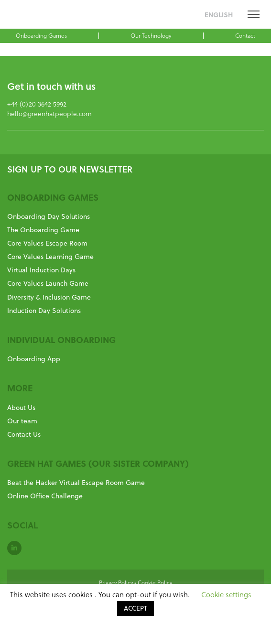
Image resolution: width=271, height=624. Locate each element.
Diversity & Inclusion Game (49, 297)
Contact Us (24, 434)
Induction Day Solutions (44, 310)
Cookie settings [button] (226, 594)
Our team (22, 421)
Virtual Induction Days (41, 270)
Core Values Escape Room (47, 243)
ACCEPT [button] (135, 608)
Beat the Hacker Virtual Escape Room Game (76, 482)
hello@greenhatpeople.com (49, 113)
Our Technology (150, 35)
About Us (21, 407)
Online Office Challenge (45, 496)
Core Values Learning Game (50, 256)
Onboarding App (33, 359)
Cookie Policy (155, 582)
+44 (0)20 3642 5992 (36, 104)
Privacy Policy (116, 582)
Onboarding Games (41, 35)
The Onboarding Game (43, 230)
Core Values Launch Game (47, 283)
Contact (245, 35)
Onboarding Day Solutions (48, 216)
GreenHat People (25, 15)
